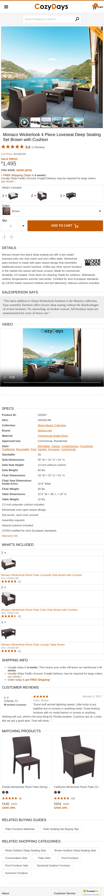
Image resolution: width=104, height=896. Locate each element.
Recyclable (22, 449)
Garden (42, 449)
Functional (86, 446)
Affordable (44, 446)
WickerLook (45, 430)
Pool (33, 449)
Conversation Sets (16, 857)
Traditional (8, 449)
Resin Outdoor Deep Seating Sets (25, 850)
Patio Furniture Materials (20, 829)
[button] (91, 892)
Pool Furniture (69, 857)
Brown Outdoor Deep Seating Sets (75, 850)
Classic (55, 446)
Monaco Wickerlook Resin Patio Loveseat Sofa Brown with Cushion (41, 575)
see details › (8, 181)
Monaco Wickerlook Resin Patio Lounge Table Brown (33, 644)
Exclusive (54, 449)
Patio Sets (44, 857)
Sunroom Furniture (16, 873)
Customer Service (64, 893)
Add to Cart (65, 226)
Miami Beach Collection (52, 425)
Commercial (68, 449)
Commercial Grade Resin (53, 435)
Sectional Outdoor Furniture (53, 865)
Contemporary (70, 446)
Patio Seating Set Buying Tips (61, 829)
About (5, 893)
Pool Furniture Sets (16, 865)
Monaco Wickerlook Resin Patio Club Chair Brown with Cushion (39, 609)
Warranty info (10, 535)
